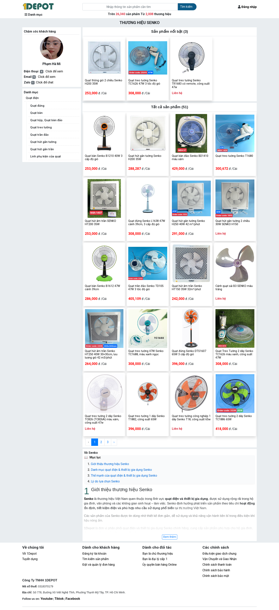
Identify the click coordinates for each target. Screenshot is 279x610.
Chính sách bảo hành (216, 570)
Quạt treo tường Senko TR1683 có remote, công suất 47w (191, 84)
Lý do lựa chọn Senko (106, 481)
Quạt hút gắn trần (42, 149)
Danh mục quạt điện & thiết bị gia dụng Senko (121, 470)
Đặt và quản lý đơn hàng (98, 564)
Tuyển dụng (30, 559)
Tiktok (59, 598)
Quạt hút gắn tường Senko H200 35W (144, 157)
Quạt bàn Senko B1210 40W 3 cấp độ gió (103, 157)
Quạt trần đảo (39, 134)
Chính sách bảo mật (215, 576)
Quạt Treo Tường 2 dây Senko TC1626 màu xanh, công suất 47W (234, 354)
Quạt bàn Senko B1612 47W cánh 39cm (102, 287)
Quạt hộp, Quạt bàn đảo (46, 120)
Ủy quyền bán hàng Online (159, 564)
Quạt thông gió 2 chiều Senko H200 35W (103, 82)
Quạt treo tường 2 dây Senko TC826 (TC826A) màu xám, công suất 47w (103, 419)
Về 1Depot (29, 553)
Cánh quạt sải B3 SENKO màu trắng (234, 287)
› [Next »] (114, 442)
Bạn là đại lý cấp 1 (154, 559)
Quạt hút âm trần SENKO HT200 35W (100, 222)
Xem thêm (169, 536)
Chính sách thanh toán (217, 564)
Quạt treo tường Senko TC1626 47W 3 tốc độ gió (144, 82)
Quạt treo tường (41, 127)
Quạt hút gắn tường (43, 142)
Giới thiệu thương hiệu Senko (110, 464)
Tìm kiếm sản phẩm (95, 559)
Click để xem (54, 71)
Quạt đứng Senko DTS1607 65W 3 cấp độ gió (189, 352)
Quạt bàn (36, 113)
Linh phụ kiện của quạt (45, 156)
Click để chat (44, 82)
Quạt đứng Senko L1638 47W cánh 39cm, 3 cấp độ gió (146, 222)
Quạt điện (32, 98)
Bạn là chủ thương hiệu (157, 553)
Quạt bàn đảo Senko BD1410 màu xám (190, 157)
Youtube (46, 598)
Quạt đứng (37, 105)
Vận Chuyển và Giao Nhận (219, 559)
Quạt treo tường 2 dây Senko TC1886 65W (233, 417)
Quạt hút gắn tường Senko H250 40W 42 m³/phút (188, 222)
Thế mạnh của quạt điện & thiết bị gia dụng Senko (124, 475)
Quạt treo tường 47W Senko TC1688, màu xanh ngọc (146, 352)
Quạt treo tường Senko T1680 (234, 156)
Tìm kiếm (186, 7)
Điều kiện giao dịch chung (219, 553)
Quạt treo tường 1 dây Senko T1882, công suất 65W (146, 417)
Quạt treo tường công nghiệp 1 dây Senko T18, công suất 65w (191, 417)
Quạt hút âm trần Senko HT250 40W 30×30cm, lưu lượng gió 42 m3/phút (101, 354)
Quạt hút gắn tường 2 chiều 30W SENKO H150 (232, 222)
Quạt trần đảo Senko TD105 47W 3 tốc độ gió (146, 287)
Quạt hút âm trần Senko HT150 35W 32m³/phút (187, 287)
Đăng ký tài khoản (94, 553)
